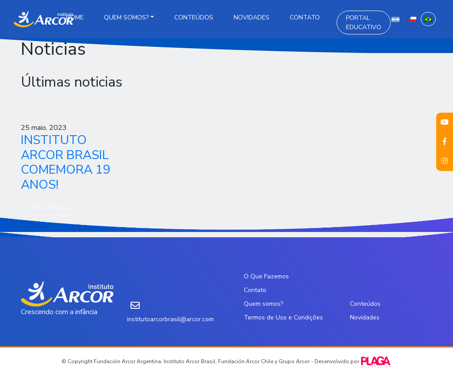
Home (75, 17)
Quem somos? (126, 17)
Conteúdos (193, 17)
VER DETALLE (51, 208)
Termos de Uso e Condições (283, 317)
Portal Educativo (363, 22)
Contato (305, 17)
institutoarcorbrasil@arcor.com (170, 319)
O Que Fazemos (266, 276)
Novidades (251, 17)
